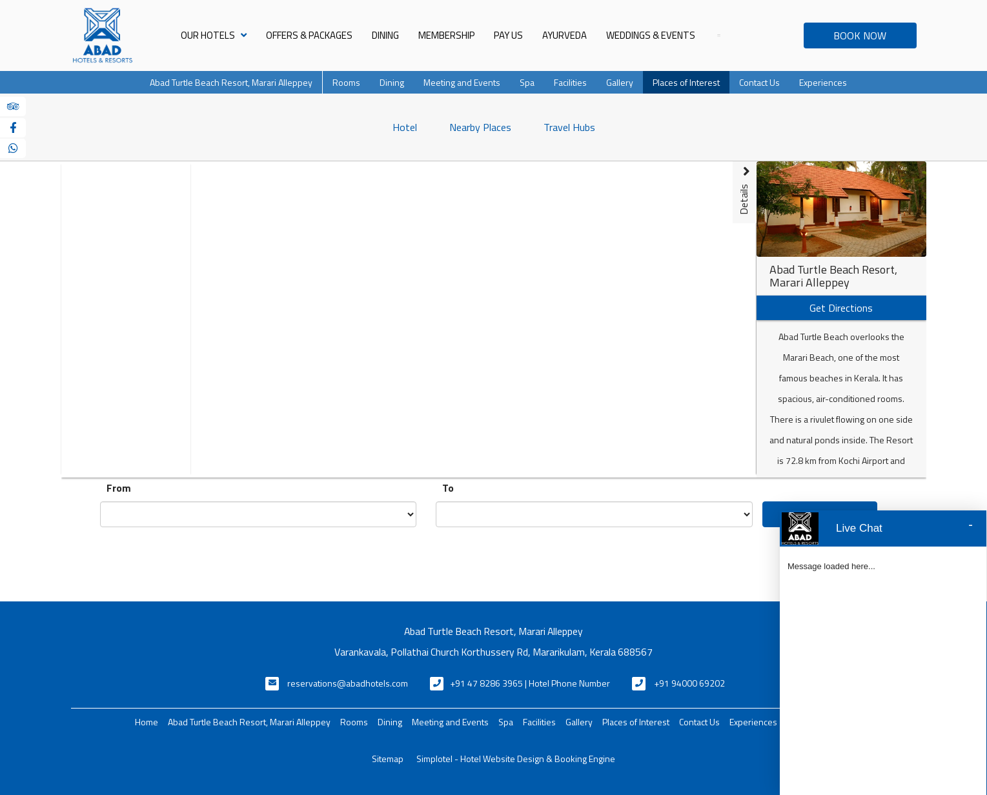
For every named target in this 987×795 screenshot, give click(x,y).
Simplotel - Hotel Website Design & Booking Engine (515, 758)
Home (146, 722)
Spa (527, 82)
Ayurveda (564, 35)
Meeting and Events (461, 82)
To (448, 488)
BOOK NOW (859, 35)
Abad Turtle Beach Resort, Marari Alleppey (231, 82)
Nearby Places (480, 127)
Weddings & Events (650, 35)
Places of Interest (686, 82)
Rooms (346, 82)
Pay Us (508, 35)
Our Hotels (214, 35)
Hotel (404, 127)
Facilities (570, 82)
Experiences (823, 82)
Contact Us (759, 82)
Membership (446, 35)
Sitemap (387, 758)
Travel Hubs (569, 127)
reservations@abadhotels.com (347, 683)
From (119, 488)
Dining (385, 35)
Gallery (619, 82)
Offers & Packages (309, 35)
